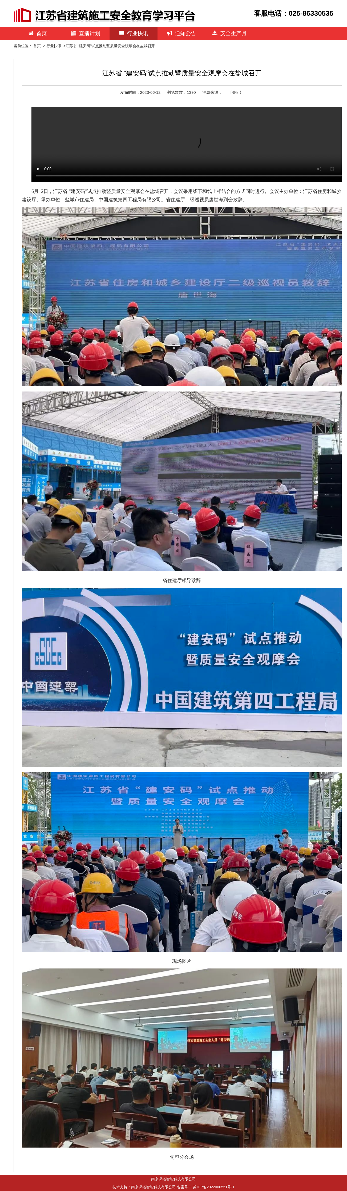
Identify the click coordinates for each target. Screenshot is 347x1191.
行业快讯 (133, 33)
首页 (38, 33)
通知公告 (181, 33)
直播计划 (85, 33)
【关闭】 (235, 92)
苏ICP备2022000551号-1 (214, 1187)
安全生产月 (229, 33)
